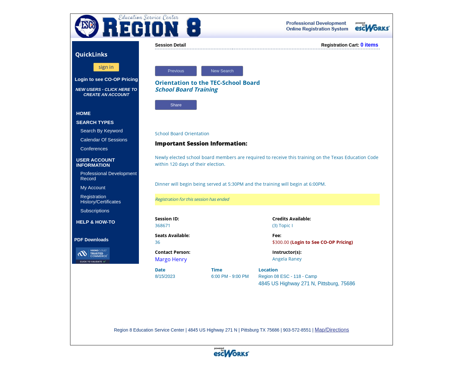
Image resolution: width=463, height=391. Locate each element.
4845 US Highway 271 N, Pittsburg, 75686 (307, 283)
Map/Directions (332, 330)
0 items (369, 45)
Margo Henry (171, 259)
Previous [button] (176, 70)
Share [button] (176, 104)
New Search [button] (222, 70)
